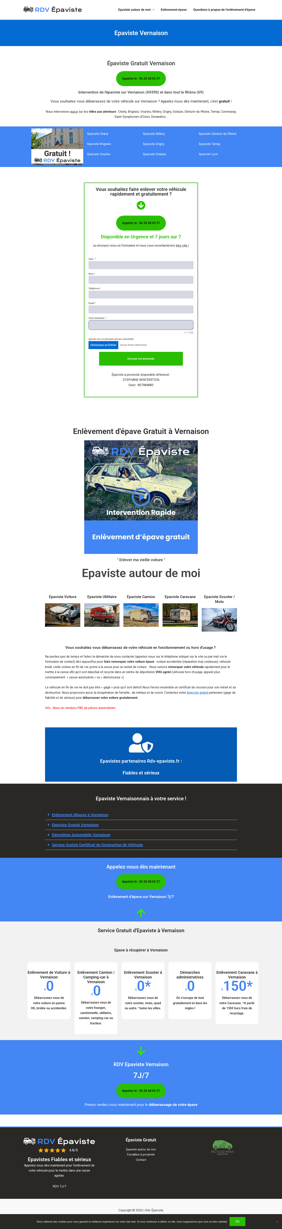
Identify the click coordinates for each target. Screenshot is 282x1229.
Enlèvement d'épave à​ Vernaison (80, 815)
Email (92, 303)
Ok (237, 1221)
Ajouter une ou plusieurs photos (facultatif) (111, 339)
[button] (153, 10)
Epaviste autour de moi (136, 10)
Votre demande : (98, 318)
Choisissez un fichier (103, 345)
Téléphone (95, 288)
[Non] (277, 1222)
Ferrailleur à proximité (141, 1154)
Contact (141, 1160)
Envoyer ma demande (140, 358)
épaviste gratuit (197, 692)
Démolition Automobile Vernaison (81, 835)
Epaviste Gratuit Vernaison (75, 825)
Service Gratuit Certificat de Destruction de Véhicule (97, 845)
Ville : (92, 259)
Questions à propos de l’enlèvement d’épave (224, 10)
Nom (92, 273)
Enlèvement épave (174, 10)
